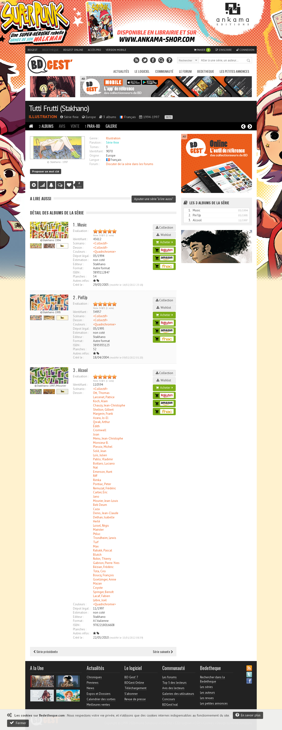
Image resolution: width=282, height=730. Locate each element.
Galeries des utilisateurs (178, 694)
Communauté (164, 71)
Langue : (95, 160)
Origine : (95, 156)
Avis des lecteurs (173, 688)
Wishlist (164, 235)
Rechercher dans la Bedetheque (212, 679)
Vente (75, 126)
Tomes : (95, 147)
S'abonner (131, 694)
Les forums (169, 677)
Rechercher (249, 61)
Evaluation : (80, 231)
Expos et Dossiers (99, 694)
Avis (62, 126)
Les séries (206, 687)
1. (189, 210)
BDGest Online (73, 49)
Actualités (121, 71)
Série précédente (46, 651)
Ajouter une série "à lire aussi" (153, 199)
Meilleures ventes (98, 705)
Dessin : (78, 248)
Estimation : (80, 260)
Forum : (94, 164)
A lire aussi (40, 198)
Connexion (245, 49)
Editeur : (78, 264)
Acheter (164, 242)
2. (189, 215)
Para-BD (92, 126)
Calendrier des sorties (101, 699)
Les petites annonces (234, 71)
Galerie (111, 126)
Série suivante (163, 651)
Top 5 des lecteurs (174, 683)
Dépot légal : (81, 256)
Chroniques (94, 677)
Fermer (18, 723)
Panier (202, 50)
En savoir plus (248, 715)
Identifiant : (97, 151)
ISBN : (77, 272)
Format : (78, 268)
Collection (164, 228)
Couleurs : (79, 252)
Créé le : (78, 285)
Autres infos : (81, 281)
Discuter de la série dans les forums (129, 164)
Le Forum (185, 71)
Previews (92, 683)
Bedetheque (50, 49)
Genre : (94, 138)
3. (189, 220)
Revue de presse (135, 699)
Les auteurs (207, 693)
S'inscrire (223, 49)
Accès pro (94, 49)
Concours (168, 699)
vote (79, 185)
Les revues (207, 698)
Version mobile (116, 49)
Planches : (79, 276)
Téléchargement (135, 688)
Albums (46, 126)
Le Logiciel (142, 71)
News (90, 688)
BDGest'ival (170, 705)
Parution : (96, 143)
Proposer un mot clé (45, 171)
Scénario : (79, 243)
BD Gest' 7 (131, 677)
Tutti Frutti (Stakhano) (59, 108)
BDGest (33, 49)
